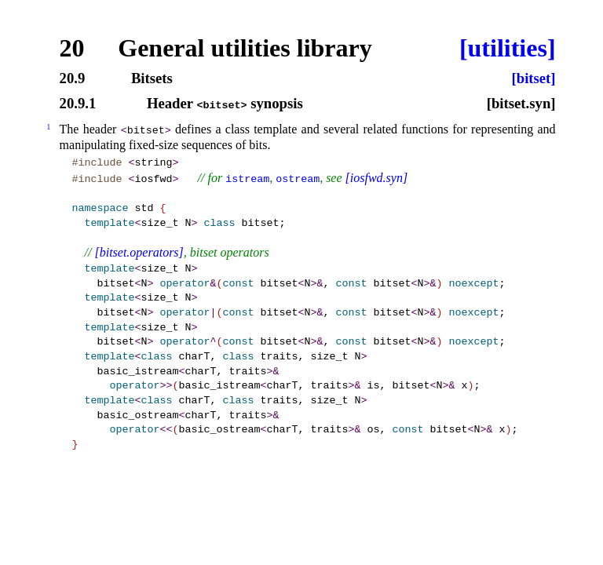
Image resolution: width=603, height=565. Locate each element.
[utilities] (507, 47)
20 (72, 47)
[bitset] (534, 78)
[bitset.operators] (138, 252)
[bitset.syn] (521, 104)
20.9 (73, 78)
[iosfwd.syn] (376, 177)
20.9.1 (78, 104)
